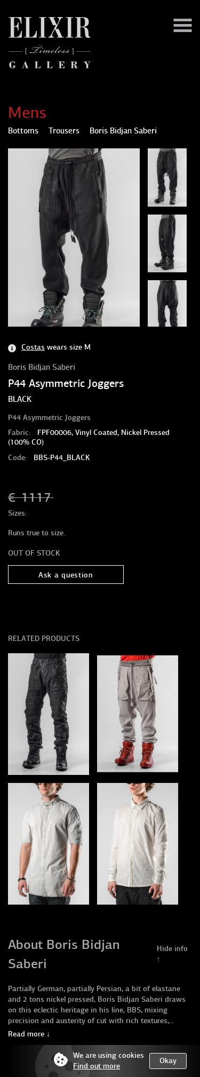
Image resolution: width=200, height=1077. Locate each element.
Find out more (96, 1066)
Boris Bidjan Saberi (41, 367)
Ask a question (65, 575)
